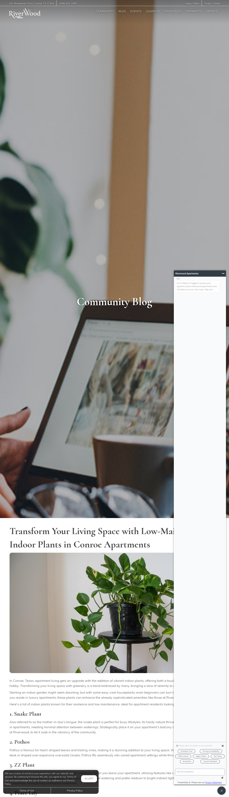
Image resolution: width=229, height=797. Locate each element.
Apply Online (192, 3)
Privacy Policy (75, 790)
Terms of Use (27, 790)
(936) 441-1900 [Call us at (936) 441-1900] (68, 3)
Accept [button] (89, 778)
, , (31, 3)
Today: (212, 3)
